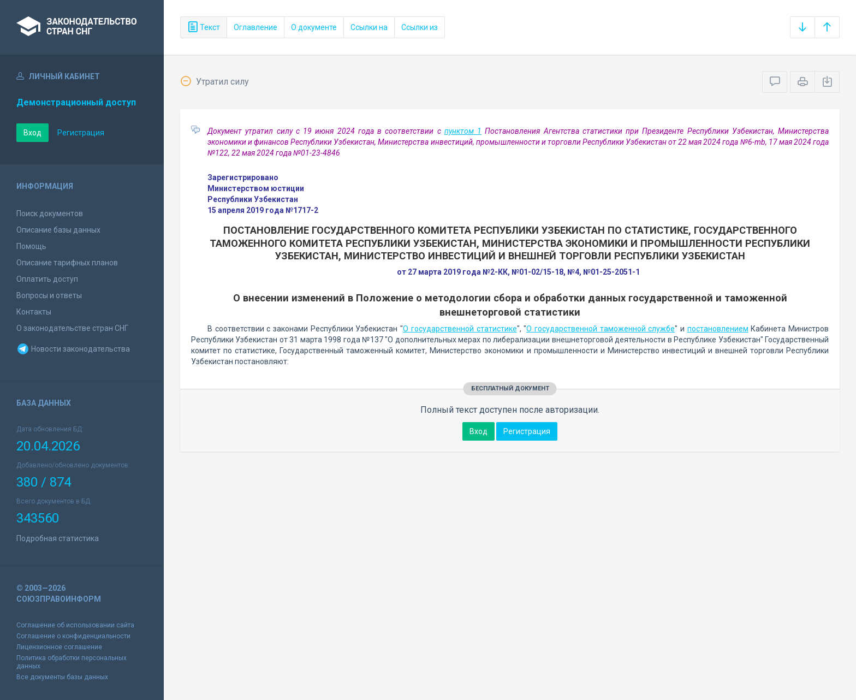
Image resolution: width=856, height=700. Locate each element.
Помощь (31, 246)
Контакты (33, 311)
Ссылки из (419, 27)
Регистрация (80, 132)
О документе (314, 27)
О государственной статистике (459, 328)
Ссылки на (369, 27)
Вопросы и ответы (49, 295)
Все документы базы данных (62, 677)
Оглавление (255, 27)
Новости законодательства (73, 348)
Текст (203, 27)
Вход (32, 132)
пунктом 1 (463, 131)
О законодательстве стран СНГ (72, 328)
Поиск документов (49, 213)
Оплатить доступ (47, 279)
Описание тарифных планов (67, 262)
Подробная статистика (57, 538)
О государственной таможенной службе (600, 328)
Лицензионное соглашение (59, 647)
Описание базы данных (58, 230)
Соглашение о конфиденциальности (73, 636)
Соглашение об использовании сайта (75, 625)
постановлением (717, 328)
